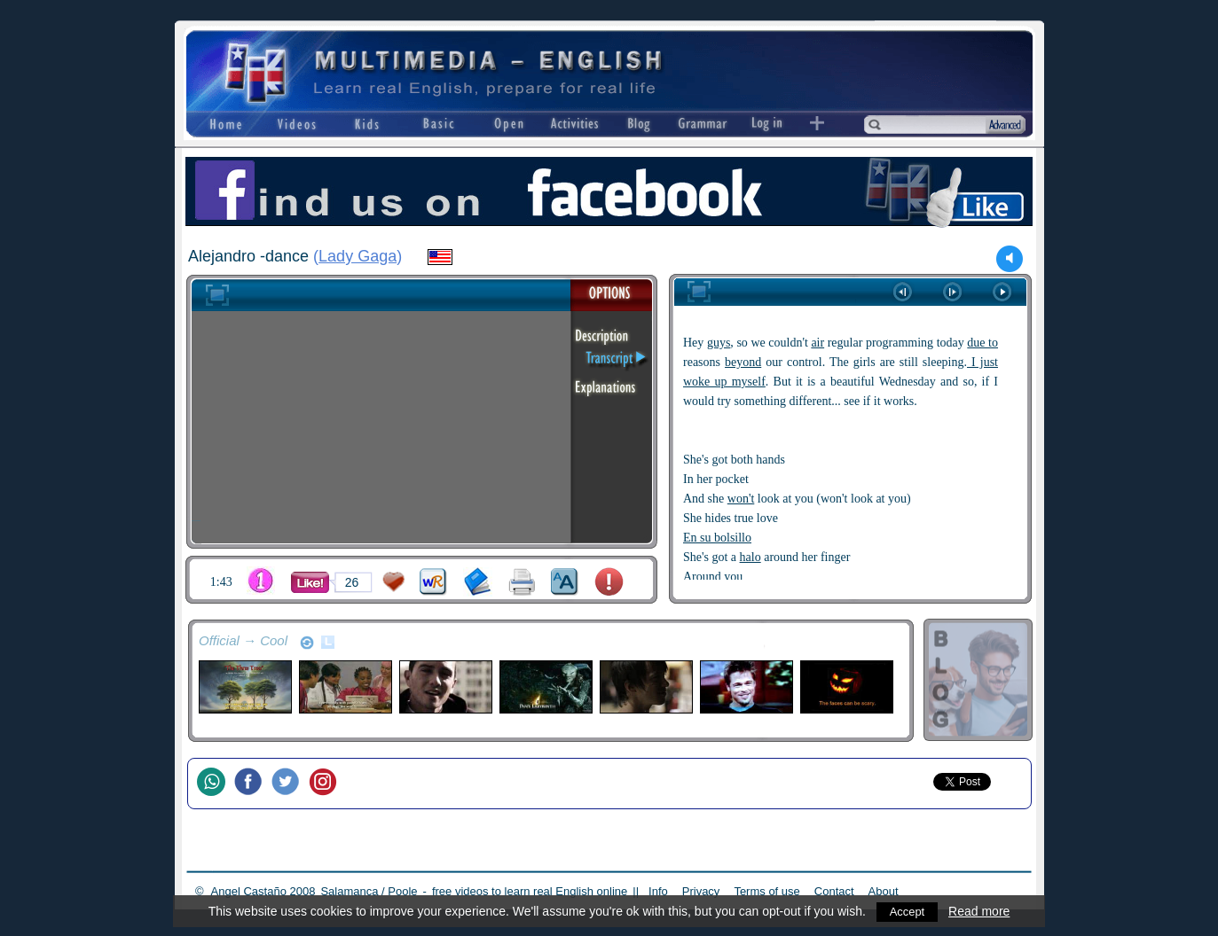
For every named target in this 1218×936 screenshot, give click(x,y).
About (883, 891)
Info (658, 891)
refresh (307, 643)
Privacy (701, 891)
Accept (907, 911)
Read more (980, 911)
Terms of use (766, 891)
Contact (834, 891)
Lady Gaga (357, 256)
